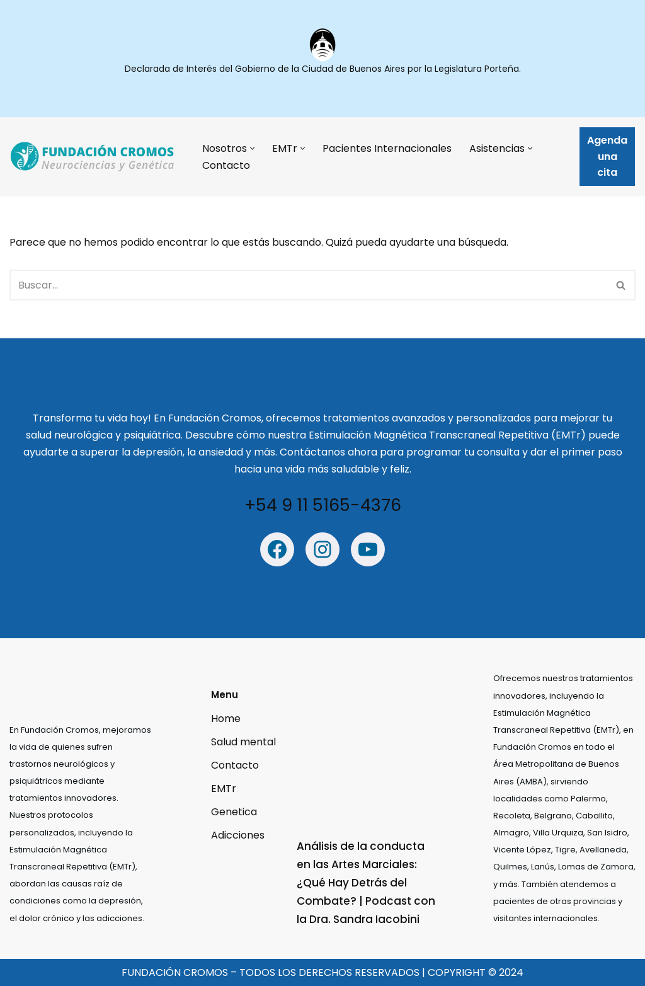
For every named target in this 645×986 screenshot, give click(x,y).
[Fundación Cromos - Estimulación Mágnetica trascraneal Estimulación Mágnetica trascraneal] (95, 156)
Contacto (226, 165)
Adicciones (238, 835)
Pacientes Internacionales (387, 148)
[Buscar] (308, 285)
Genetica (234, 812)
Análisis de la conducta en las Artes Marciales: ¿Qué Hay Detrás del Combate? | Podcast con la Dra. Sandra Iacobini (366, 883)
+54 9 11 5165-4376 (322, 505)
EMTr (223, 788)
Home (226, 718)
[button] (252, 148)
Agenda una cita (607, 156)
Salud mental (243, 742)
